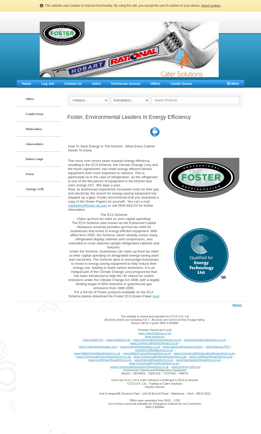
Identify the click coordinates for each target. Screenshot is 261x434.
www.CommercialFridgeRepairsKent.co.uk (160, 356)
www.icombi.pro (154, 336)
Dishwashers (34, 129)
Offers (155, 84)
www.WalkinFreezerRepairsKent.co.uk (147, 353)
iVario (30, 174)
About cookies (210, 5)
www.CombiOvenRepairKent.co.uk (110, 359)
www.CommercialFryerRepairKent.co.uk (154, 363)
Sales (96, 84)
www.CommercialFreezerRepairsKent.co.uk (103, 356)
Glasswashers (34, 144)
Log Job (47, 84)
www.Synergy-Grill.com (186, 366)
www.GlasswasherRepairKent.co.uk (198, 359)
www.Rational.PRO (218, 346)
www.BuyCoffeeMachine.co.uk (154, 350)
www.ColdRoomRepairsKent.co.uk (210, 356)
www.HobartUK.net (118, 339)
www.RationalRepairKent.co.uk (154, 359)
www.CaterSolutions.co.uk (154, 333)
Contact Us (73, 84)
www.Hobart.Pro (93, 339)
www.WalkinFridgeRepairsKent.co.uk (97, 353)
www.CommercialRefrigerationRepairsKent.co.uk (204, 353)
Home (26, 84)
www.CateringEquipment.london (183, 346)
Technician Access (125, 84)
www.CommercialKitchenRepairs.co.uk (154, 343)
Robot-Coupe (34, 159)
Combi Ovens (181, 84)
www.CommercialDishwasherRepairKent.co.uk (139, 366)
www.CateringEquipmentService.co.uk (157, 339)
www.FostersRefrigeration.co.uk (140, 346)
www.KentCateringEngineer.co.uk (205, 339)
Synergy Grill (35, 189)
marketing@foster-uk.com (87, 205)
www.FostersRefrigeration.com (98, 346)
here (156, 296)
